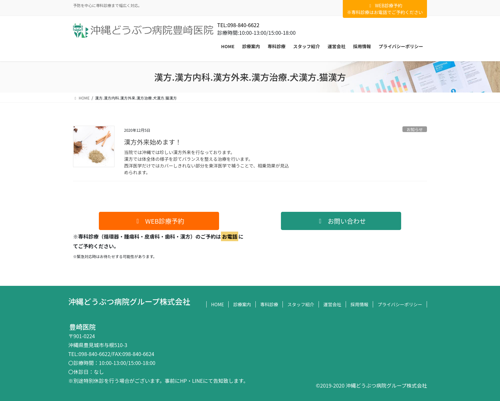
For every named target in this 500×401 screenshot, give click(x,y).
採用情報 (359, 304)
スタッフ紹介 (300, 304)
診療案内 (242, 304)
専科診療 (269, 304)
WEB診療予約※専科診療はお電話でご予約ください (385, 8)
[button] (159, 221)
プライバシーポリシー (400, 304)
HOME (217, 304)
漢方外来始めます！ (152, 141)
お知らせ (415, 129)
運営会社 (332, 304)
